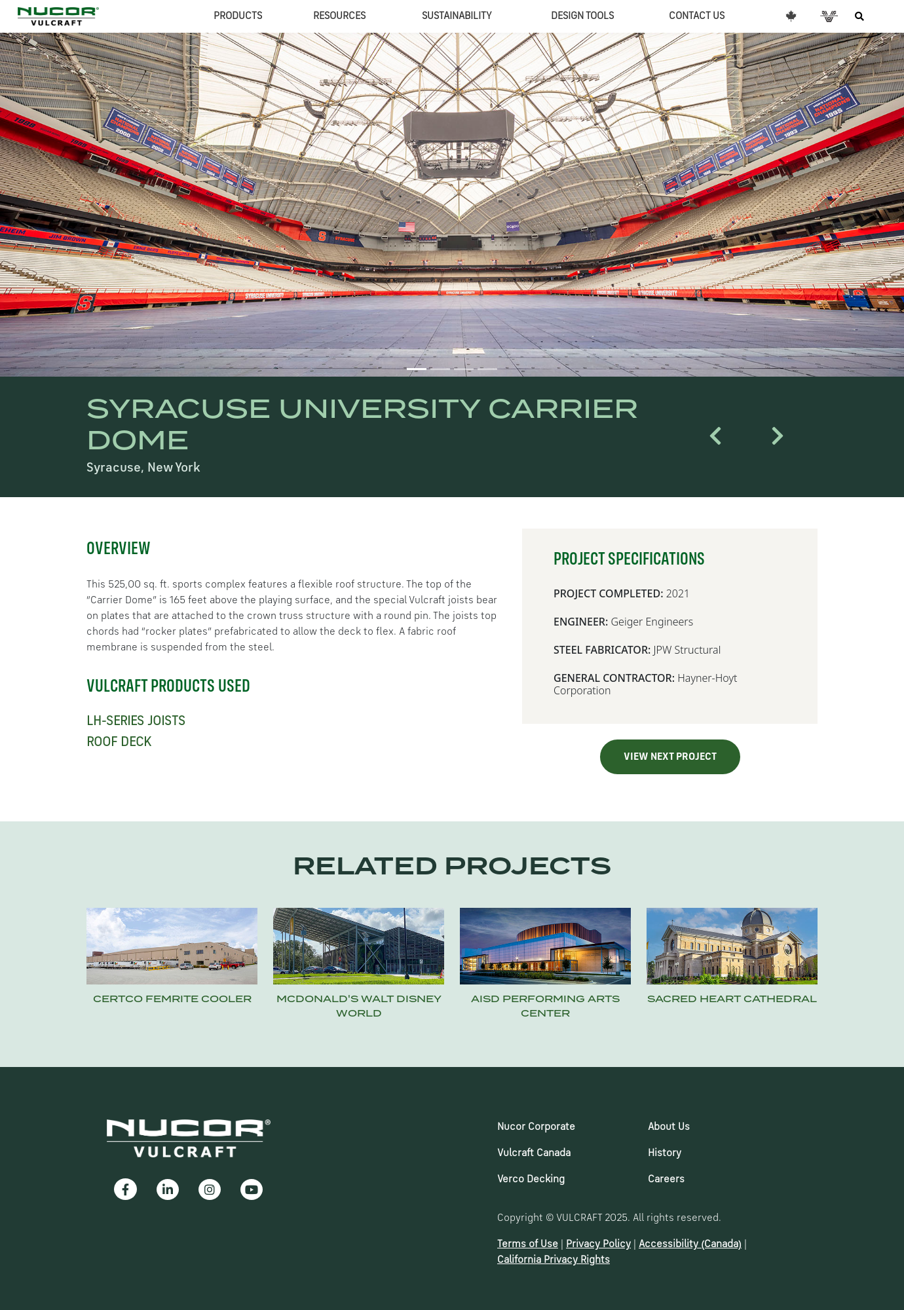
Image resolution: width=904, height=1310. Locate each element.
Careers (666, 1179)
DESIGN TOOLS (582, 16)
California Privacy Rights (553, 1260)
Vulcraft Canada (534, 1153)
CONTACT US (697, 16)
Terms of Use (527, 1244)
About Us (669, 1127)
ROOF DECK (118, 742)
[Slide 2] (440, 369)
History (664, 1153)
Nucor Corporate (536, 1127)
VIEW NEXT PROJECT (670, 757)
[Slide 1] (416, 369)
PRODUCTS (238, 16)
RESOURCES (339, 16)
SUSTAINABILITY (457, 16)
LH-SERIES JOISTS (135, 721)
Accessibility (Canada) (690, 1244)
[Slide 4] (487, 369)
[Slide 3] (464, 369)
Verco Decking (531, 1179)
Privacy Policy (598, 1244)
